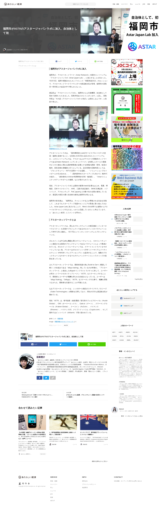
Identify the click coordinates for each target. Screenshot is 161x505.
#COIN (129, 336)
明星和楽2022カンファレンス (58, 149)
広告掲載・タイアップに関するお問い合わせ (128, 481)
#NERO (128, 332)
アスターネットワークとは (27, 66)
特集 (126, 223)
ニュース (137, 4)
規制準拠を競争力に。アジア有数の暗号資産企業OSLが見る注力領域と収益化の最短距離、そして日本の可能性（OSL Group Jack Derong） (122, 268)
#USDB (122, 340)
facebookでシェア (129, 298)
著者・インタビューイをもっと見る (132, 416)
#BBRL (129, 340)
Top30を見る (139, 279)
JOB (144, 4)
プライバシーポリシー (89, 484)
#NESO (136, 336)
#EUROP (136, 340)
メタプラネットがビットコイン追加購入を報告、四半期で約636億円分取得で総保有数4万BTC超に (123, 231)
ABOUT (154, 4)
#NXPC (114, 340)
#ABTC (121, 332)
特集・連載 (116, 4)
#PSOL (122, 336)
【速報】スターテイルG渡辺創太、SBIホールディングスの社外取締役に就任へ (123, 243)
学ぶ (131, 4)
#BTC (114, 332)
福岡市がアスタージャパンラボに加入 (31, 61)
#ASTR (66, 325)
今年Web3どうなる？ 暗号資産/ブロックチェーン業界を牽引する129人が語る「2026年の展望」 (122, 218)
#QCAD (135, 332)
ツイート (79, 61)
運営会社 (85, 481)
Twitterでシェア (128, 306)
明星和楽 (60, 319)
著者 (148, 4)
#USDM (114, 336)
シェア (59, 61)
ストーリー (124, 4)
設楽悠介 (41, 357)
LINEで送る (100, 61)
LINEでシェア (128, 313)
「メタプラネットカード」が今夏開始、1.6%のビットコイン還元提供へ (122, 254)
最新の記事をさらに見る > (100, 461)
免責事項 (85, 487)
